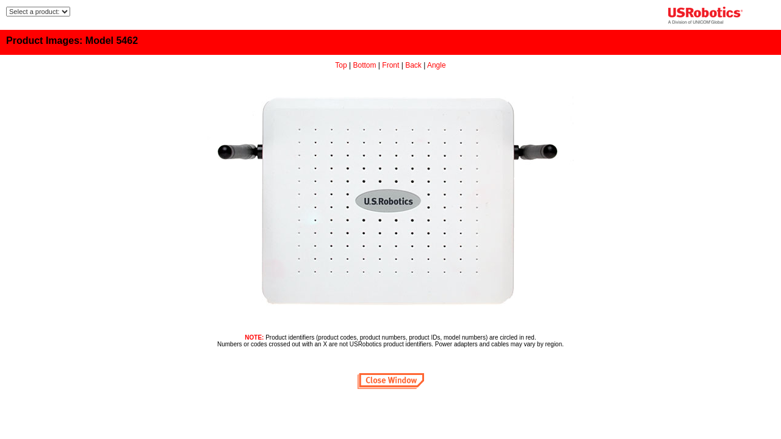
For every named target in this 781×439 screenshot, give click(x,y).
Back (413, 65)
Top (341, 65)
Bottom (364, 65)
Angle (436, 65)
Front (390, 65)
